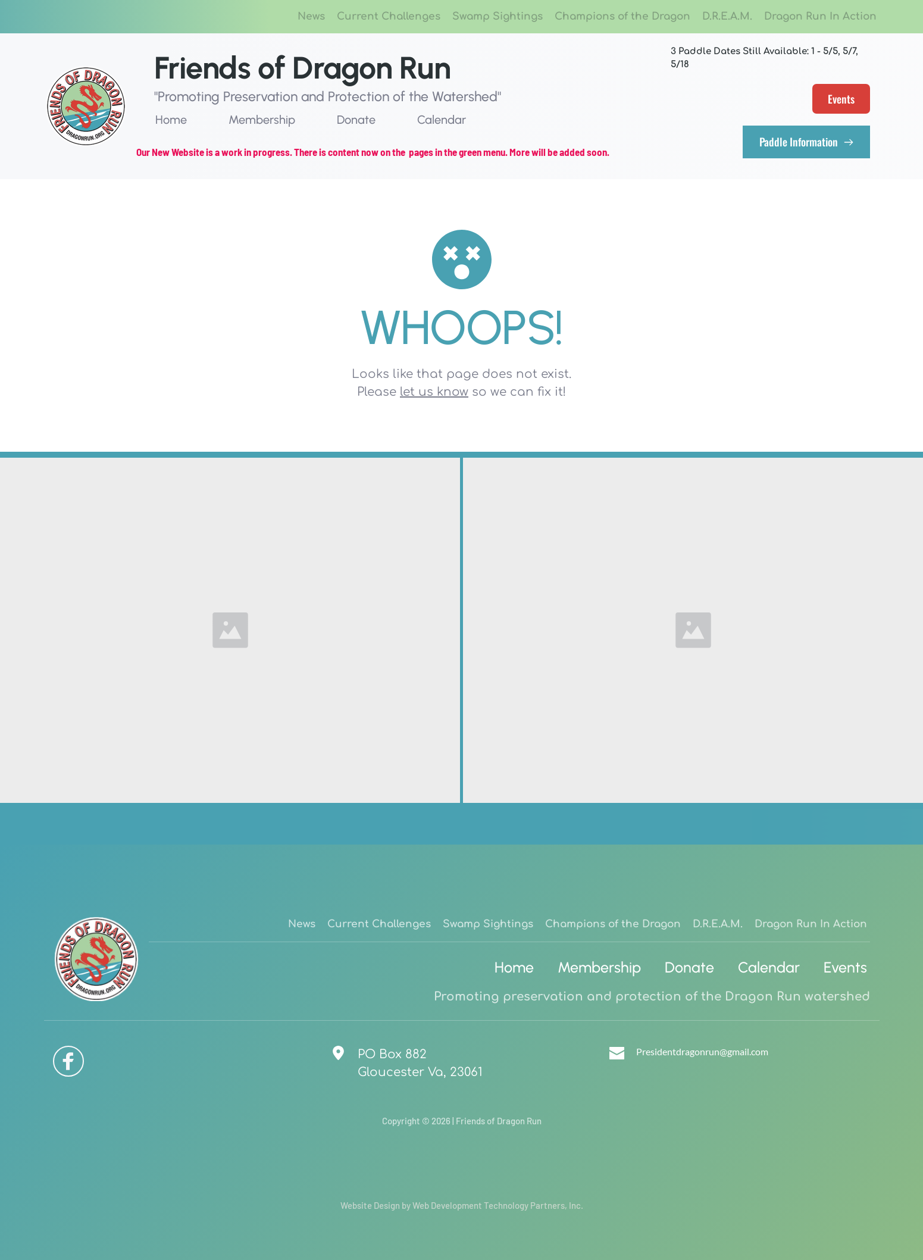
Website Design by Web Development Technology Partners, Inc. (461, 1205)
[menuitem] (311, 16)
